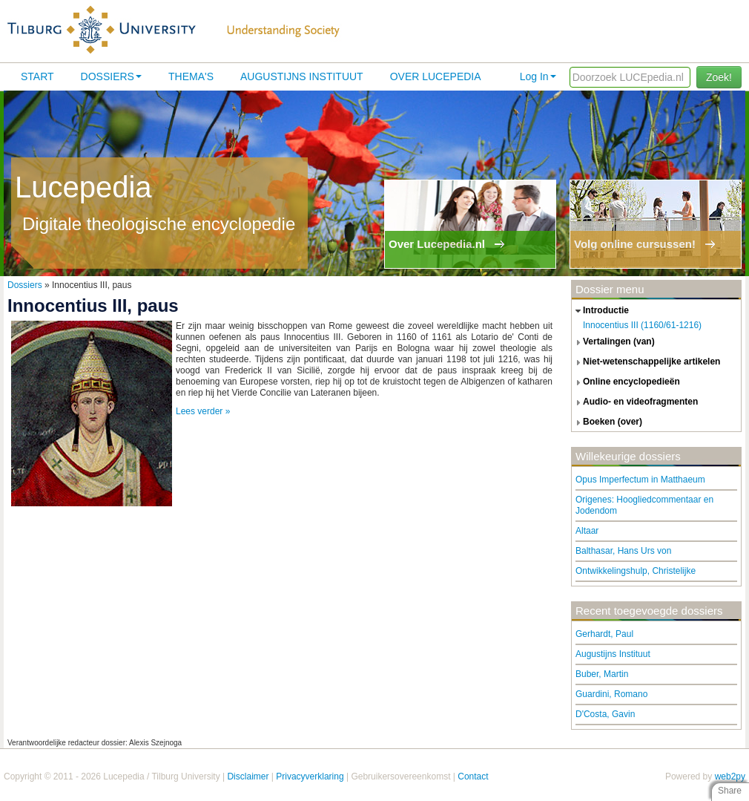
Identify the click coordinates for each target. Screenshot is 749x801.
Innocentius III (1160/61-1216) (642, 325)
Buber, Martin (601, 674)
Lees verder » (203, 411)
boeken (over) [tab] (607, 422)
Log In (538, 76)
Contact (473, 776)
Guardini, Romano (611, 694)
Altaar (586, 531)
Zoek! (719, 77)
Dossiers (111, 76)
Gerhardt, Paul (604, 634)
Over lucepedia (435, 76)
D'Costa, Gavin (605, 714)
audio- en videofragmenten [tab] (635, 402)
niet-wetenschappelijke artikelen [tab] (646, 362)
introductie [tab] (600, 311)
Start (37, 76)
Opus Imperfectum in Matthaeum (640, 479)
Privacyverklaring (309, 776)
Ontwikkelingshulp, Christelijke (635, 571)
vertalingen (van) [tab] (613, 342)
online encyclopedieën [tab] (626, 382)
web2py (730, 776)
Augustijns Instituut (301, 76)
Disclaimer (247, 776)
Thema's (191, 76)
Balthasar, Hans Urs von (623, 551)
